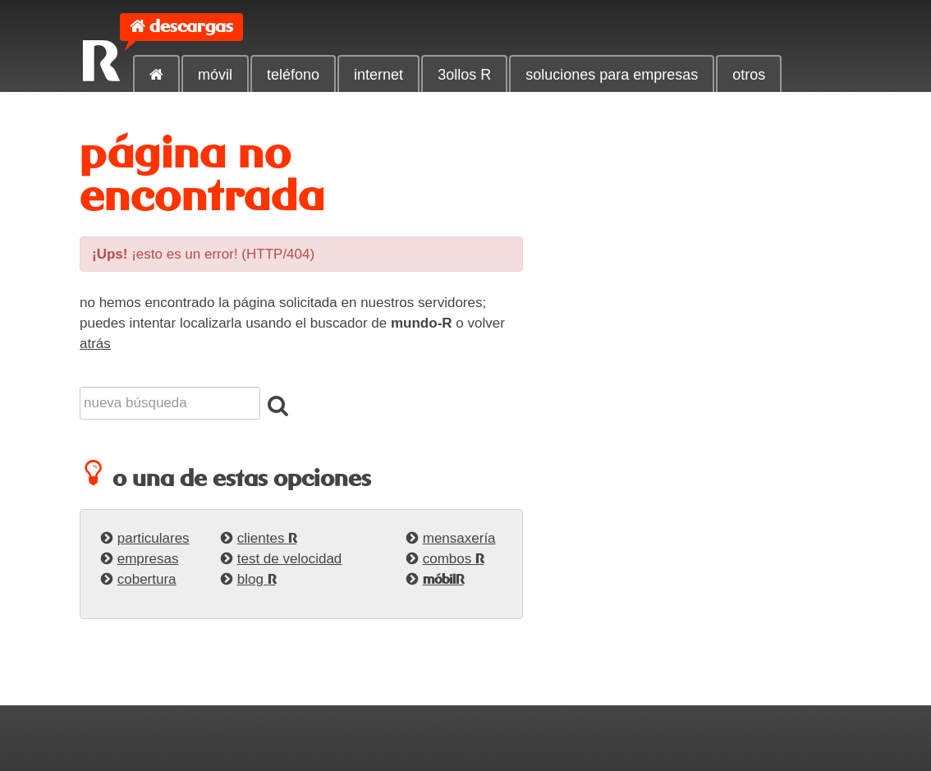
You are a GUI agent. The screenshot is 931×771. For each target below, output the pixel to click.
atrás (95, 343)
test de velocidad (289, 559)
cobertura (147, 579)
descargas (191, 26)
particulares (153, 538)
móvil (215, 75)
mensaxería (459, 538)
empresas (148, 559)
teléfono (293, 75)
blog (256, 579)
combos (453, 559)
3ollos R (464, 75)
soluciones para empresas (611, 75)
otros (748, 75)
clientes (266, 538)
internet (378, 75)
